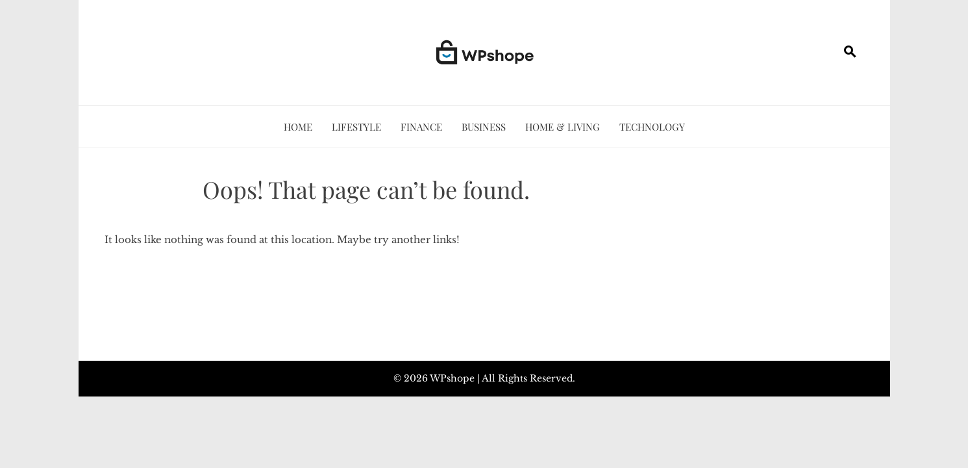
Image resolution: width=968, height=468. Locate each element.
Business (484, 126)
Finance (421, 126)
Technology (652, 126)
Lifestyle (356, 126)
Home (298, 126)
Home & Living (562, 126)
